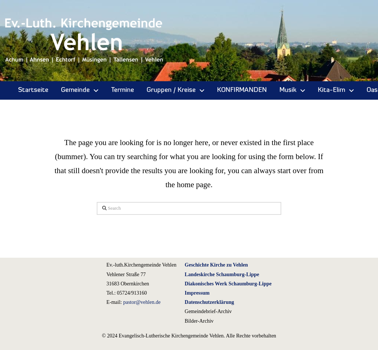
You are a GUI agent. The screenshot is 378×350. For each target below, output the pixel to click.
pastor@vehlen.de (142, 302)
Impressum (197, 293)
